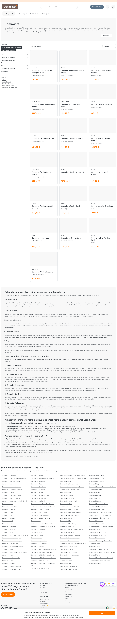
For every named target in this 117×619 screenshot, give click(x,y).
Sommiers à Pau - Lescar (96, 481)
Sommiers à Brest (7, 549)
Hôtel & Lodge (68, 594)
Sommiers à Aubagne (8, 509)
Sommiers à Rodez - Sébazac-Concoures (101, 507)
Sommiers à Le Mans (66, 481)
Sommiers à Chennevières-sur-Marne (42, 478)
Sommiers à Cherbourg (38, 481)
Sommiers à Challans (8, 563)
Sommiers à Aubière (8, 512)
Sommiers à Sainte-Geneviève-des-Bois (101, 527)
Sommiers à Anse (7, 504)
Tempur (67, 587)
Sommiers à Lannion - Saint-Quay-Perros (72, 475)
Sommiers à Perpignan (95, 484)
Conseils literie (43, 587)
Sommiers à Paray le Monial (68, 569)
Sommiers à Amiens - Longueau (11, 487)
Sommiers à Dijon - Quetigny (40, 509)
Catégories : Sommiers (9, 50)
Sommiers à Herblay (37, 532)
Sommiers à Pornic (94, 492)
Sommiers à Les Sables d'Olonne (70, 490)
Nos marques (23, 14)
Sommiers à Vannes (95, 563)
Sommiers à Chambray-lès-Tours (12, 569)
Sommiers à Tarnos (94, 544)
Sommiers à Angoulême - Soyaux (12, 495)
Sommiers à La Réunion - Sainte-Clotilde (43, 558)
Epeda (66, 598)
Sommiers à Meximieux (67, 527)
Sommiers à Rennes (95, 501)
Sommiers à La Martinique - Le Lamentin (43, 549)
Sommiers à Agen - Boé (9, 475)
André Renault (68, 589)
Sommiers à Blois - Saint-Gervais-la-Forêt (15, 535)
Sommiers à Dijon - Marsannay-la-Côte (43, 507)
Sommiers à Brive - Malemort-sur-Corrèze (15, 552)
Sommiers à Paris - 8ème (96, 478)
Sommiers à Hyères (37, 535)
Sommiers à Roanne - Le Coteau (98, 504)
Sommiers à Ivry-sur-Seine (39, 541)
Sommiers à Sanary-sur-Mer (97, 535)
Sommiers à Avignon (8, 518)
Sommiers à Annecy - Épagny (11, 498)
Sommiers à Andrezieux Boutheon (12, 490)
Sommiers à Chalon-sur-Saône (11, 566)
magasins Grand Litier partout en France (26, 456)
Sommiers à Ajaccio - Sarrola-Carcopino (14, 478)
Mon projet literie (97, 7)
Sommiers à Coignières (38, 490)
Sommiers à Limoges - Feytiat (69, 501)
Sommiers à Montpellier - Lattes (70, 538)
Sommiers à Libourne (66, 495)
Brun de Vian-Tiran (8, 86)
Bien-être (42, 585)
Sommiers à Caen (7, 555)
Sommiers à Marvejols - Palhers (69, 515)
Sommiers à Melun (65, 521)
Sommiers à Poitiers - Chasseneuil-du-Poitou (102, 487)
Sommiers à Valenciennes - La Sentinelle (101, 558)
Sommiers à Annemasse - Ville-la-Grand (14, 501)
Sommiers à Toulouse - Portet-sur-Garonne (102, 552)
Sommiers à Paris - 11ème (96, 475)
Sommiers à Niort (65, 558)
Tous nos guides (44, 592)
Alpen (4, 80)
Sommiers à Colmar (37, 492)
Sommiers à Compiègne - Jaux (40, 495)
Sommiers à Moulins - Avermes (69, 541)
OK (102, 603)
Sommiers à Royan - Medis (97, 509)
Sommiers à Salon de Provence (98, 532)
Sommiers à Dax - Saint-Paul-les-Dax (42, 504)
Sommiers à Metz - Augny (68, 524)
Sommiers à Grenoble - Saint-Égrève (42, 524)
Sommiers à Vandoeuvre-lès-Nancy (99, 561)
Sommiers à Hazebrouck (38, 529)
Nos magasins (46, 14)
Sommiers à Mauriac (66, 518)
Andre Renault (6, 82)
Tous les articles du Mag (46, 589)
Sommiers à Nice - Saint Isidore (69, 555)
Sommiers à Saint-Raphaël (97, 524)
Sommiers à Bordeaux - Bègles (11, 538)
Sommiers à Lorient (66, 504)
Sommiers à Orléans (66, 563)
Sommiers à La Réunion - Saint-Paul (42, 552)
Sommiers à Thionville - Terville (98, 549)
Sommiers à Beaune (8, 524)
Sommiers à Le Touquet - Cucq (69, 484)
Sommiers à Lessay (65, 492)
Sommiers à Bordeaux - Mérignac (12, 541)
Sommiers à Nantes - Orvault (69, 546)
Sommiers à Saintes (95, 529)
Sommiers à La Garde (37, 546)
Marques (3, 77)
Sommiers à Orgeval (66, 561)
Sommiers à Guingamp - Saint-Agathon (43, 527)
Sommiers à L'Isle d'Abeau (39, 544)
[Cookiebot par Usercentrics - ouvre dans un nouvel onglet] (12, 615)
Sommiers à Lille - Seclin (67, 498)
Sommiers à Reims (94, 498)
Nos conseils (34, 14)
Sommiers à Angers (8, 492)
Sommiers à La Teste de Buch (40, 568)
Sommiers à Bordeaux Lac (10, 544)
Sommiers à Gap (36, 521)
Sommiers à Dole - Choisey (39, 512)
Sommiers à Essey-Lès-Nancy (40, 515)
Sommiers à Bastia (7, 521)
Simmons (67, 591)
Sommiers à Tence (94, 546)
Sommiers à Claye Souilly (38, 487)
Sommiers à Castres (8, 561)
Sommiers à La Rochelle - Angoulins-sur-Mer (43, 564)
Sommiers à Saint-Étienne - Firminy (100, 518)
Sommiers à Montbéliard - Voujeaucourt (72, 529)
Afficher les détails (101, 615)
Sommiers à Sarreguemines (97, 538)
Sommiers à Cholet (36, 484)
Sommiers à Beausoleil (9, 527)
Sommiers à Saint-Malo (96, 521)
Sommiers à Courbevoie (38, 501)
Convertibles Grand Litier (9, 88)
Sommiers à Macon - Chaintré (69, 509)
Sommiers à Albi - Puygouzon (11, 481)
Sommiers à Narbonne (66, 549)
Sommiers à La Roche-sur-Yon (40, 561)
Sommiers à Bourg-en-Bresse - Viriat (13, 546)
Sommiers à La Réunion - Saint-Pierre (42, 555)
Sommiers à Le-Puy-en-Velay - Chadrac (72, 487)
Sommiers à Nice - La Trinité (68, 552)
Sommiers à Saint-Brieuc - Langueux (100, 515)
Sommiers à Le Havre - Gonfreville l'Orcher (73, 478)
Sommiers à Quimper (95, 495)
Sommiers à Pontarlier (95, 490)
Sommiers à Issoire (36, 538)
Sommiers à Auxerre (8, 515)
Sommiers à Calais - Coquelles (11, 558)
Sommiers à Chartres (37, 475)
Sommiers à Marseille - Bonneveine (70, 512)
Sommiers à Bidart (7, 532)
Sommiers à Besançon (8, 529)
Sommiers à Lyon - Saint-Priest (69, 507)
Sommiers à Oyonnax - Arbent (69, 566)
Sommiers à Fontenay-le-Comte (40, 518)
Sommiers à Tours (94, 555)
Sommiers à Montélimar (67, 532)
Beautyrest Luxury (7, 84)
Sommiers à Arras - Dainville (10, 507)
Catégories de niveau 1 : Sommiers (12, 47)
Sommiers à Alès (7, 484)
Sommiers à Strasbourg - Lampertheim (100, 541)
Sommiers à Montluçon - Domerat (70, 535)
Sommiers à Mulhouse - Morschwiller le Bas (73, 544)
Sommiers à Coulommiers (38, 498)
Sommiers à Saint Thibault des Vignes (100, 512)
